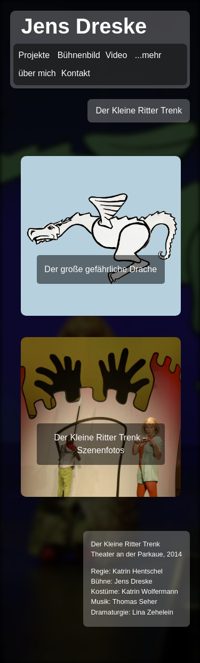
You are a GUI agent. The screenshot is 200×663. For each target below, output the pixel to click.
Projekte (34, 55)
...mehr (148, 55)
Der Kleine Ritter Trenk (138, 110)
